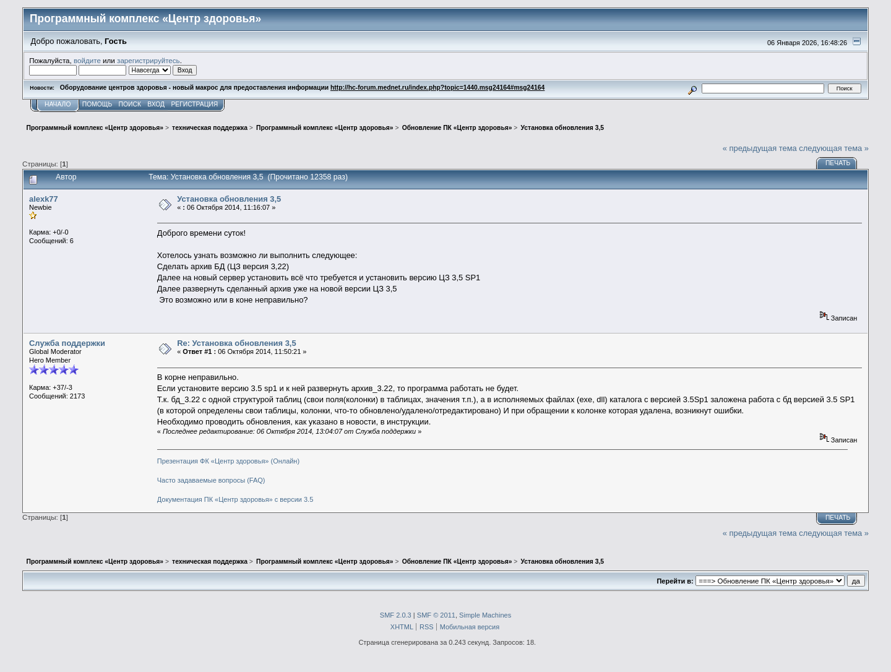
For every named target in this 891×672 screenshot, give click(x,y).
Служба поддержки (67, 343)
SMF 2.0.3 (395, 615)
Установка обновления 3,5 (229, 199)
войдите (87, 60)
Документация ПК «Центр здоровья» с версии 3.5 (235, 499)
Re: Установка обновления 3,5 (236, 343)
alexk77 (43, 199)
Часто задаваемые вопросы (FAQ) (211, 480)
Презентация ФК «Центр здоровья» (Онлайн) (228, 461)
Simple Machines (485, 615)
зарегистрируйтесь (148, 60)
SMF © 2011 (436, 615)
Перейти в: (674, 581)
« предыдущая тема (760, 148)
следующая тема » (834, 148)
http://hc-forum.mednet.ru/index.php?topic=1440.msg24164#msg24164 (437, 87)
